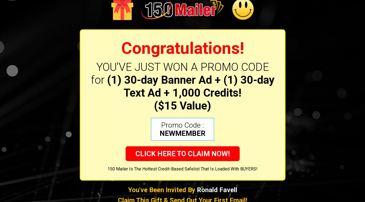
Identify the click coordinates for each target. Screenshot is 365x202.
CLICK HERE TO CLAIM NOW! (182, 154)
